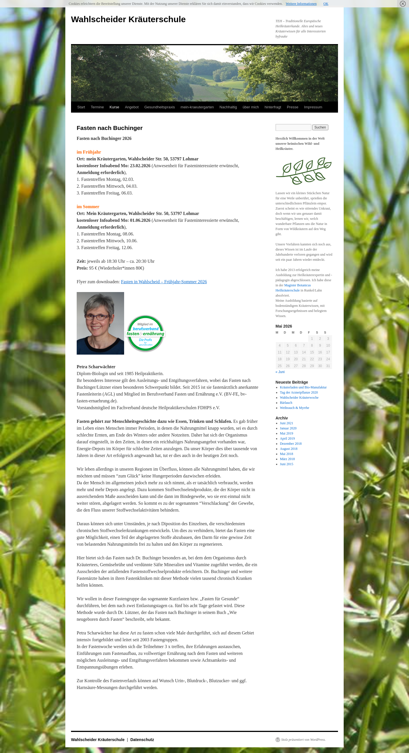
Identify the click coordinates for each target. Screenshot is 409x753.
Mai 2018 (286, 454)
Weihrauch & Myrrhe (294, 408)
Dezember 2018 (291, 444)
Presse (292, 107)
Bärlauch (286, 403)
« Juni (280, 372)
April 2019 (287, 438)
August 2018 (289, 449)
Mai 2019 (286, 433)
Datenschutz (142, 739)
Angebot (132, 107)
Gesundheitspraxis (159, 107)
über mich (251, 107)
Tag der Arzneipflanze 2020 (299, 392)
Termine (97, 107)
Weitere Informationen (301, 4)
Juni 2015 (286, 464)
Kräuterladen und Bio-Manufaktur (303, 387)
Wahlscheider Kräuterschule (128, 19)
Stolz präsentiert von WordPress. (303, 740)
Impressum (313, 107)
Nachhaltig (228, 107)
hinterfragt (272, 107)
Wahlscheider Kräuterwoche (299, 398)
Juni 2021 (286, 423)
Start (81, 107)
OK (326, 4)
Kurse (114, 107)
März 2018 (287, 459)
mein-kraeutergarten (197, 107)
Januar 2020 (288, 428)
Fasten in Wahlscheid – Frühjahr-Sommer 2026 (164, 281)
